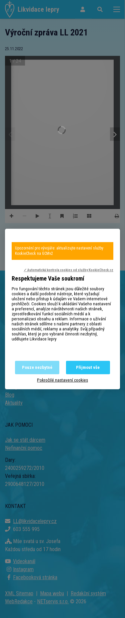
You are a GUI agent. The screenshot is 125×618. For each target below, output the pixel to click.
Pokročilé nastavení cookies (62, 380)
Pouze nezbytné (37, 367)
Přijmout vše (88, 367)
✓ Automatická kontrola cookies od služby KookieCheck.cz (68, 270)
